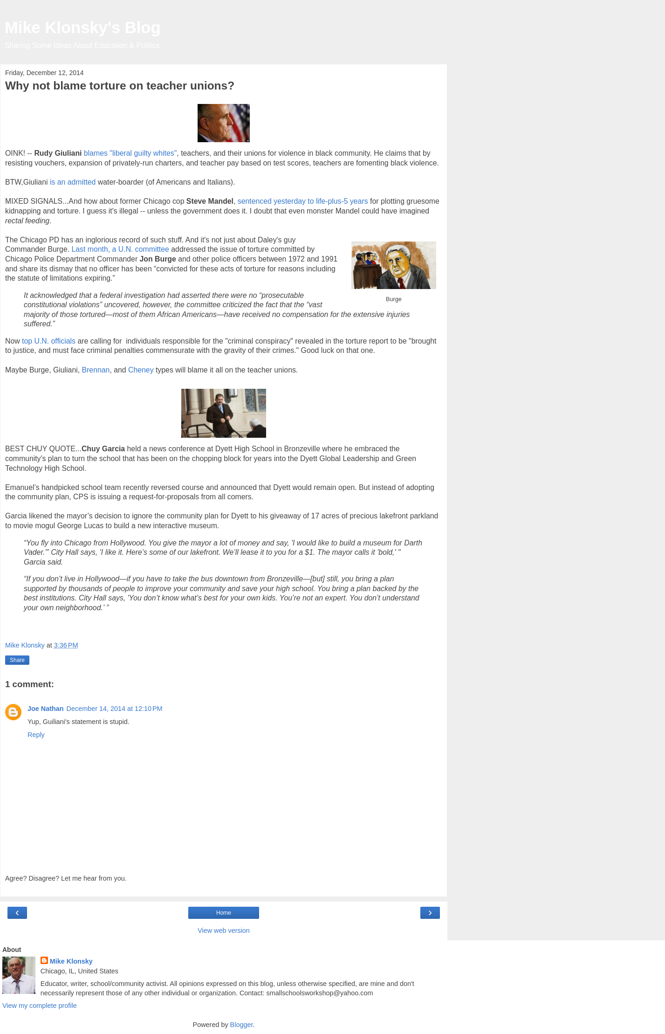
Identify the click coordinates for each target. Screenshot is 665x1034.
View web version (224, 930)
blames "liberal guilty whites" (130, 153)
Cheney (140, 370)
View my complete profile (39, 1005)
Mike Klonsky (71, 961)
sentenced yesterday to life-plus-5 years (301, 201)
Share (17, 660)
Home (223, 913)
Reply (36, 734)
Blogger (241, 1024)
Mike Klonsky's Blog (83, 27)
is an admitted (73, 182)
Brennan (96, 370)
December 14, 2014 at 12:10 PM (115, 708)
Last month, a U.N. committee (120, 249)
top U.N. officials (48, 341)
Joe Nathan (45, 708)
